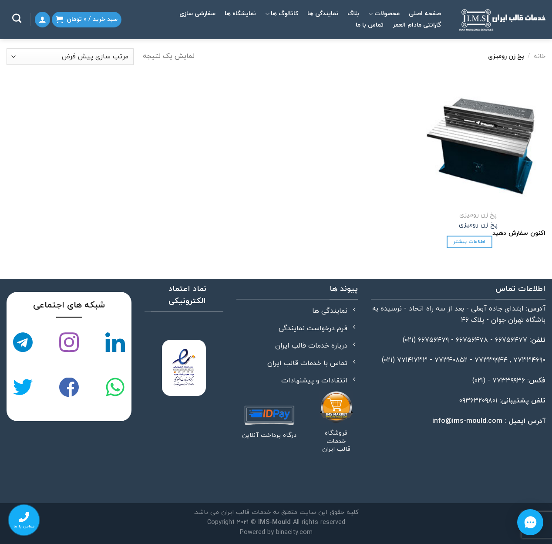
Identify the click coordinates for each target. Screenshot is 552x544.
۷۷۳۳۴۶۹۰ (529, 360)
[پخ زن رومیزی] (481, 142)
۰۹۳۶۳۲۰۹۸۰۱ (478, 400)
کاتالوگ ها (281, 14)
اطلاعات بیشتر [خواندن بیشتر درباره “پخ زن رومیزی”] (469, 241)
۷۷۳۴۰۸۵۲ (451, 360)
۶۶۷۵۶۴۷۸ (472, 340)
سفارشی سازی (197, 14)
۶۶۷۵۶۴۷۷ (511, 340)
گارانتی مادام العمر (417, 25)
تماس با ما (370, 25)
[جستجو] (17, 18)
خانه (539, 56)
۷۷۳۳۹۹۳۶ (508, 380)
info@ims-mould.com (467, 421)
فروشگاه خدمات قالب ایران (336, 441)
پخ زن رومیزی (478, 225)
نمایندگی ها (322, 14)
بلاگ (353, 14)
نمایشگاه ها (240, 14)
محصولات (383, 14)
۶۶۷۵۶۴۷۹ (433, 340)
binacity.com (294, 532)
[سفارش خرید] (70, 56)
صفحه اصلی (425, 14)
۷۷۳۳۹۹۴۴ (491, 360)
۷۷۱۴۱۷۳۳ (412, 360)
